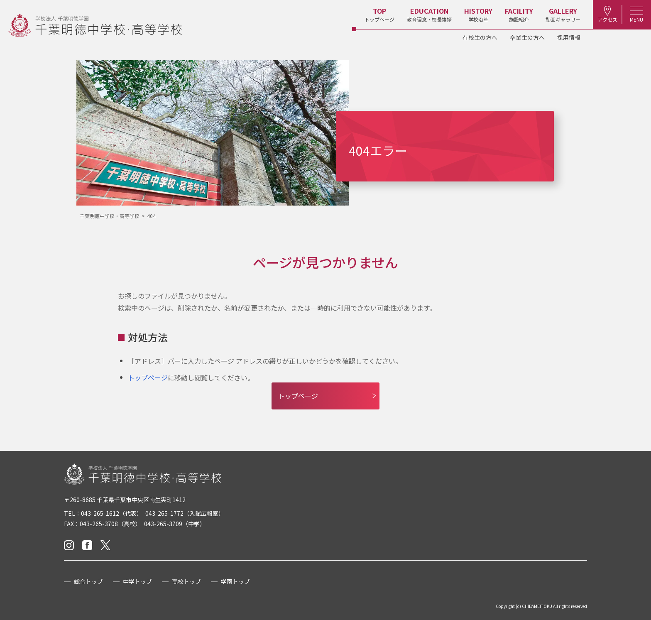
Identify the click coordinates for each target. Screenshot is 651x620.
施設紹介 (519, 14)
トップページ (379, 14)
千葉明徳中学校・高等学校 (110, 215)
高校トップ (186, 581)
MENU (636, 14)
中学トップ (137, 581)
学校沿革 (478, 14)
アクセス (607, 14)
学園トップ (235, 581)
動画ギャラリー (563, 14)
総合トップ (88, 581)
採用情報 (568, 37)
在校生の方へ (480, 37)
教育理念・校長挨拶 (429, 14)
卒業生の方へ (527, 37)
